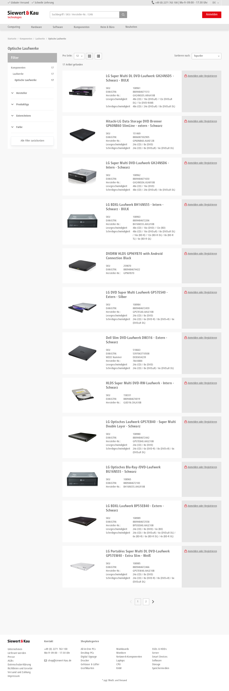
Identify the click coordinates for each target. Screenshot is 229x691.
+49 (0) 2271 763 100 (166, 2)
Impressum (14, 676)
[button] (123, 14)
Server (155, 653)
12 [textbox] (77, 56)
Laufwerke (40, 39)
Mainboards (122, 649)
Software (58, 27)
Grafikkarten (87, 668)
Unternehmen (15, 649)
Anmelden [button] (211, 14)
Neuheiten (131, 27)
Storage (156, 664)
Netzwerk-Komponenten (129, 657)
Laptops (120, 660)
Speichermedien (160, 668)
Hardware (36, 27)
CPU (118, 664)
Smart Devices (160, 657)
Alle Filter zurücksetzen (32, 140)
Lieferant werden (17, 653)
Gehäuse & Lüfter (90, 664)
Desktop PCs (87, 653)
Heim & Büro (107, 27)
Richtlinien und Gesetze (20, 668)
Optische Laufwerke (57, 39)
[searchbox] (88, 14)
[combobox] (215, 3)
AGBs (11, 661)
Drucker (85, 660)
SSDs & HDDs (159, 649)
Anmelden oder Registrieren (202, 76)
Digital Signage (89, 657)
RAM (118, 668)
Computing (14, 27)
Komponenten (81, 27)
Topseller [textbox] (198, 56)
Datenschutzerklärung (19, 664)
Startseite (12, 39)
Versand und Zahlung (19, 672)
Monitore (121, 653)
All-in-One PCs (88, 649)
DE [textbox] (214, 2)
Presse (11, 657)
